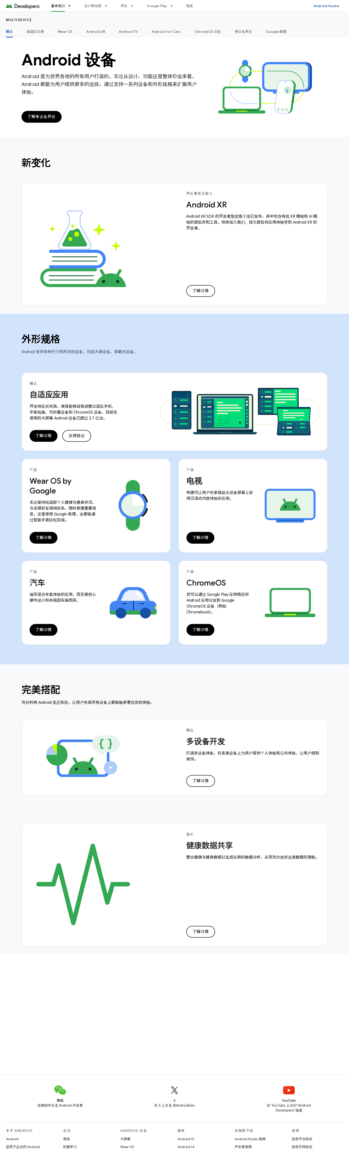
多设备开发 (243, 31)
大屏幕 (125, 1139)
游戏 (66, 1139)
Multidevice (19, 20)
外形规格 (41, 339)
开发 (124, 6)
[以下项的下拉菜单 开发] (134, 6)
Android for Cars (166, 31)
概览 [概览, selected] (9, 31)
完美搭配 (41, 690)
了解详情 (201, 290)
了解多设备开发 (41, 116)
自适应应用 (35, 31)
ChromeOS (206, 583)
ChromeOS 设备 (208, 31)
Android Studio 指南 (250, 1139)
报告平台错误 (302, 1139)
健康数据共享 (209, 845)
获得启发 (77, 435)
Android (12, 1139)
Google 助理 (276, 31)
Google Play (157, 6)
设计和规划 (92, 6)
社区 (189, 6)
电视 (194, 481)
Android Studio (326, 6)
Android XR (95, 31)
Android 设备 (69, 60)
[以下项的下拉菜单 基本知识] (71, 6)
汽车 (37, 583)
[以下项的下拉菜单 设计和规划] (108, 6)
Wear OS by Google (51, 486)
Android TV (128, 31)
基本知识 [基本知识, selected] (58, 6)
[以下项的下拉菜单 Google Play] (173, 6)
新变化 (36, 163)
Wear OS (65, 31)
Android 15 (185, 1139)
